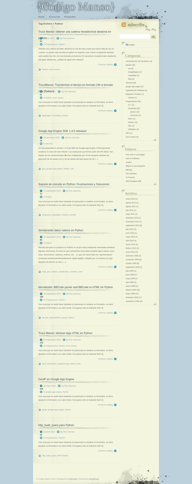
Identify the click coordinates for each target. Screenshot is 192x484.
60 (41, 41)
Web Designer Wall (133, 181)
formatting (56, 115)
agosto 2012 (131, 203)
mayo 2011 (130, 214)
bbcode (45, 317)
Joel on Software (132, 158)
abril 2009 (130, 282)
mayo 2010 (130, 237)
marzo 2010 (130, 244)
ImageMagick (133, 72)
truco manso (54, 69)
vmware (131, 98)
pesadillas (56, 215)
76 (41, 194)
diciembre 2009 (132, 256)
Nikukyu (129, 170)
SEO (128, 133)
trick (79, 364)
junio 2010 (130, 233)
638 (41, 389)
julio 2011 (129, 210)
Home (41, 16)
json (49, 272)
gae (43, 169)
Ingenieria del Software (135, 90)
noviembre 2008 (132, 301)
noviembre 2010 (132, 222)
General (49, 144)
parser (64, 317)
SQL (130, 126)
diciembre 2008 (132, 297)
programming (63, 364)
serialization (64, 272)
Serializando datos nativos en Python (60, 230)
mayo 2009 (130, 278)
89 (41, 240)
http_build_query (49, 455)
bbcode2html (55, 317)
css (129, 68)
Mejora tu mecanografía (135, 166)
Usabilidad (132, 75)
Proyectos (70, 16)
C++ (129, 105)
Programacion (52, 44)
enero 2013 (130, 199)
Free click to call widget (135, 155)
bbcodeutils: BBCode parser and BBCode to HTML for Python (75, 287)
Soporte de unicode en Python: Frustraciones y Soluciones (73, 184)
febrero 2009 (131, 290)
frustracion (46, 215)
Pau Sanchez (69, 38)
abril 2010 (130, 241)
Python (62, 44)
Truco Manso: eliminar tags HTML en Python (65, 333)
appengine (46, 115)
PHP (59, 455)
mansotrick (51, 364)
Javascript (132, 108)
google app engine (54, 169)
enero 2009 (130, 294)
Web (130, 79)
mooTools (134, 115)
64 (41, 435)
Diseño (128, 65)
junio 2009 (130, 275)
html (44, 364)
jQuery (133, 112)
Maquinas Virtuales (133, 94)
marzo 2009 (130, 286)
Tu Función (130, 177)
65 (41, 95)
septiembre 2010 (132, 225)
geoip (44, 409)
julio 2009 (129, 271)
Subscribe (139, 26)
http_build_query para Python (56, 425)
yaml (80, 272)
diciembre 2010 (132, 218)
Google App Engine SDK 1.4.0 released (62, 131)
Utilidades (132, 129)
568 (41, 297)
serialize (73, 272)
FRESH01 (72, 479)
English (130, 45)
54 (41, 140)
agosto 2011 (131, 206)
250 (41, 343)
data (44, 272)
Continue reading (105, 64)
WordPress (94, 479)
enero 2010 (130, 252)
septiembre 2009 (132, 267)
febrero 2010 (131, 248)
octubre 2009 (131, 263)
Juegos (129, 162)
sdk (72, 169)
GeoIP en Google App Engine (56, 379)
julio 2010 (129, 229)
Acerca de (54, 16)
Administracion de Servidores (137, 61)
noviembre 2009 (132, 260)
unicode (72, 215)
